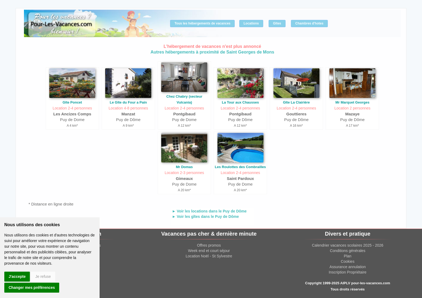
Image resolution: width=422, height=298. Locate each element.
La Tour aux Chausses (240, 102)
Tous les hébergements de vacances (202, 23)
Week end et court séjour (209, 251)
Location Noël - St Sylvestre (209, 256)
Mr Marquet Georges (352, 102)
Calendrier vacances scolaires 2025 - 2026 (347, 245)
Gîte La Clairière (296, 102)
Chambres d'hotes (309, 23)
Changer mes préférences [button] (32, 287)
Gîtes (277, 23)
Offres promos (209, 245)
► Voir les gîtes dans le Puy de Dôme (205, 216)
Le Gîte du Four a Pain (128, 102)
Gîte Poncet (72, 102)
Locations (251, 23)
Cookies (347, 261)
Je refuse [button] (43, 276)
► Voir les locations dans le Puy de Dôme (209, 211)
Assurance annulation (347, 267)
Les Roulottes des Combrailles (240, 167)
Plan (347, 256)
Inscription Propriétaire (348, 272)
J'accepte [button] (17, 276)
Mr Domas (184, 167)
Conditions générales (347, 251)
